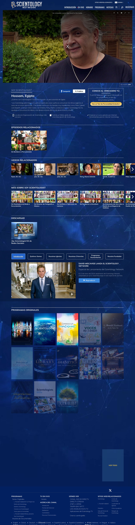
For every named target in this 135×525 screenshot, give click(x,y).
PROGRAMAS (99, 7)
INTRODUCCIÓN (70, 7)
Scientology (101, 499)
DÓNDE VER (74, 496)
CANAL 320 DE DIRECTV (79, 499)
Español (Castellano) (76, 523)
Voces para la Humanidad (21, 511)
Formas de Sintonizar (48, 508)
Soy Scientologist (19, 516)
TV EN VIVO (45, 496)
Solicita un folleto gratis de (63, 116)
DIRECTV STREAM (77, 502)
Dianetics (100, 508)
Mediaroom (45, 510)
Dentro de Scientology (20, 504)
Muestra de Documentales (21, 519)
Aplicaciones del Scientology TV (81, 511)
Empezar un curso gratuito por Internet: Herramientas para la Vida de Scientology (104, 116)
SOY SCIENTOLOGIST (21, 90)
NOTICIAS (109, 7)
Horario (43, 499)
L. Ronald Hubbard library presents (24, 514)
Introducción (45, 505)
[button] (132, 169)
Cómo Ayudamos (117, 508)
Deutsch (32, 523)
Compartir (65, 91)
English (15, 523)
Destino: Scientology (20, 506)
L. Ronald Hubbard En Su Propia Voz (24, 501)
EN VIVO (81, 7)
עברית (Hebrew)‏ (92, 523)
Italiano (112, 523)
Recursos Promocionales (49, 515)
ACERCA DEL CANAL (48, 502)
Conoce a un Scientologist (21, 509)
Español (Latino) (60, 523)
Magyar (104, 523)
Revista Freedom (103, 516)
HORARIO (89, 7)
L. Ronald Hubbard (103, 503)
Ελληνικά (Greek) (44, 523)
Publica (79, 91)
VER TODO (113, 465)
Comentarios (45, 512)
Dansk (23, 523)
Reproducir (89, 280)
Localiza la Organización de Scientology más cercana (31, 116)
